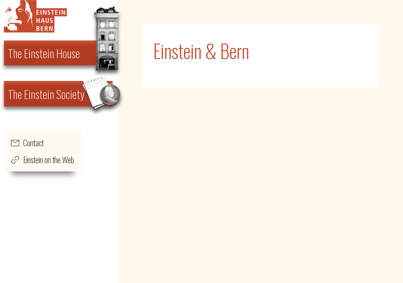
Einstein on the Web (48, 159)
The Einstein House (44, 52)
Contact (33, 143)
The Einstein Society (46, 93)
